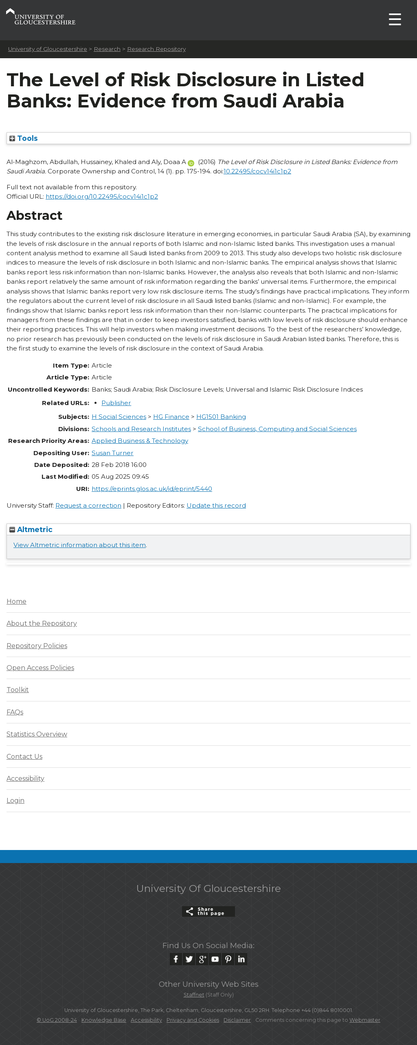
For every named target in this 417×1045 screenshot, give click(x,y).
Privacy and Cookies (193, 1020)
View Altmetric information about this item (79, 545)
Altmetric (31, 529)
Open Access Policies (40, 668)
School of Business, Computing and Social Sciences (277, 429)
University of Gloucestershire (47, 49)
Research (107, 49)
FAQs (15, 712)
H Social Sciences (119, 417)
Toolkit (18, 690)
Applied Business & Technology (140, 441)
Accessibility (25, 778)
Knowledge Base (103, 1020)
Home (16, 601)
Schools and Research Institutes (141, 429)
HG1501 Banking (221, 417)
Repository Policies (37, 646)
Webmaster (364, 1020)
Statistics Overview (37, 734)
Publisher (116, 403)
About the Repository (42, 623)
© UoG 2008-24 (57, 1020)
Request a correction (88, 505)
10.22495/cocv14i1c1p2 (257, 171)
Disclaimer (237, 1020)
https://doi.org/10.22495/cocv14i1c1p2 (102, 196)
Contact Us (24, 756)
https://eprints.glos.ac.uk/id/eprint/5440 (152, 489)
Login (15, 800)
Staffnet (194, 995)
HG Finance (171, 417)
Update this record (216, 505)
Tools (23, 138)
